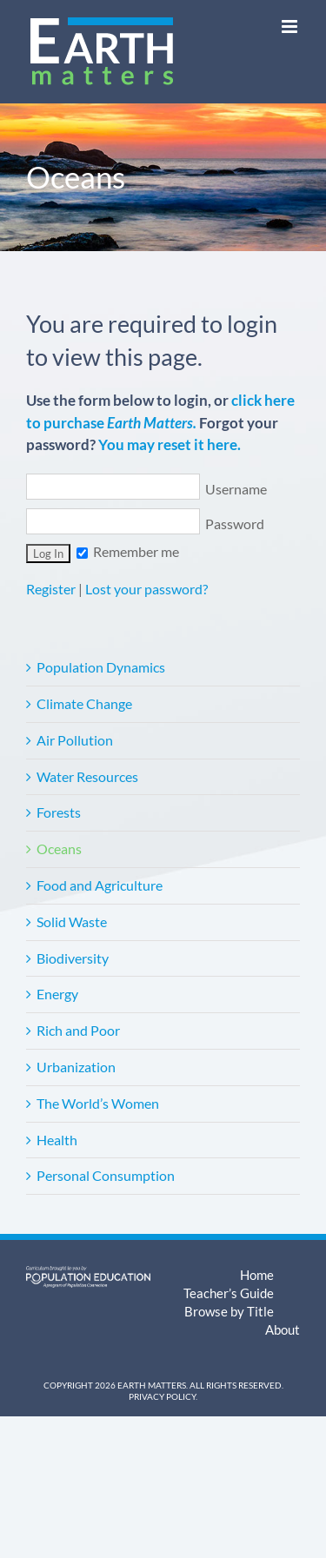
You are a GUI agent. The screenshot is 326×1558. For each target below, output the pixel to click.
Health (57, 1139)
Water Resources (87, 776)
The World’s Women (98, 1103)
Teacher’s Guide (228, 1293)
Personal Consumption (106, 1175)
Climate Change (84, 703)
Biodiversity (73, 958)
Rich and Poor (78, 1030)
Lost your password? (146, 588)
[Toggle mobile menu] (291, 26)
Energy (57, 993)
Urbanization (76, 1066)
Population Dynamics (101, 667)
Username (146, 489)
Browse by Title (229, 1311)
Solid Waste (72, 921)
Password (145, 523)
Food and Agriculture (100, 885)
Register (51, 588)
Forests (59, 812)
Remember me (128, 551)
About (282, 1329)
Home (257, 1275)
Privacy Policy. (163, 1396)
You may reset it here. (169, 444)
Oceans (59, 848)
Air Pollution (75, 740)
